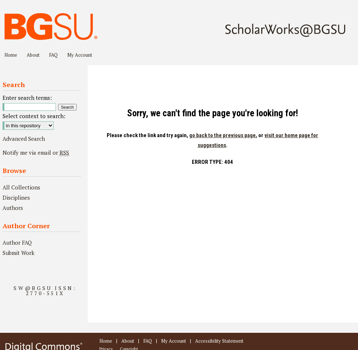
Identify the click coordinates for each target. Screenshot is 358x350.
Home (105, 341)
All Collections (21, 187)
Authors (13, 207)
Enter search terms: (27, 97)
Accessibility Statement (219, 341)
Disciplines (16, 197)
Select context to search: (34, 116)
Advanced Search (24, 138)
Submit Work (18, 252)
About (127, 341)
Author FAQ (17, 242)
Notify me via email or (36, 152)
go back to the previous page (222, 135)
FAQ (147, 341)
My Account (173, 341)
